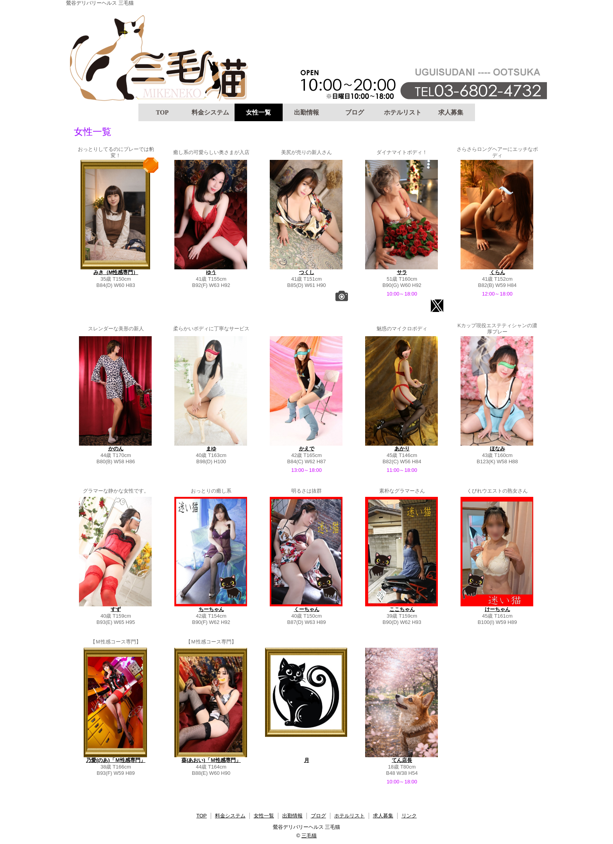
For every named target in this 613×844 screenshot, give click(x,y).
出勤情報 (306, 112)
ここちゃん (402, 609)
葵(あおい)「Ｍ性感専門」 (211, 760)
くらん (497, 272)
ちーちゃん (211, 609)
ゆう (211, 272)
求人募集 (450, 112)
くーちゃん (306, 609)
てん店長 (402, 760)
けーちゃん (497, 609)
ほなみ (497, 449)
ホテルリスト (402, 112)
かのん (116, 449)
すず (116, 609)
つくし (306, 272)
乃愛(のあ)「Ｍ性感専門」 (115, 760)
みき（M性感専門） (115, 272)
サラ (402, 272)
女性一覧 (258, 112)
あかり (402, 449)
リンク (409, 816)
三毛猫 (309, 836)
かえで (306, 449)
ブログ (354, 112)
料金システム (210, 112)
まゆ (211, 449)
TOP (162, 112)
